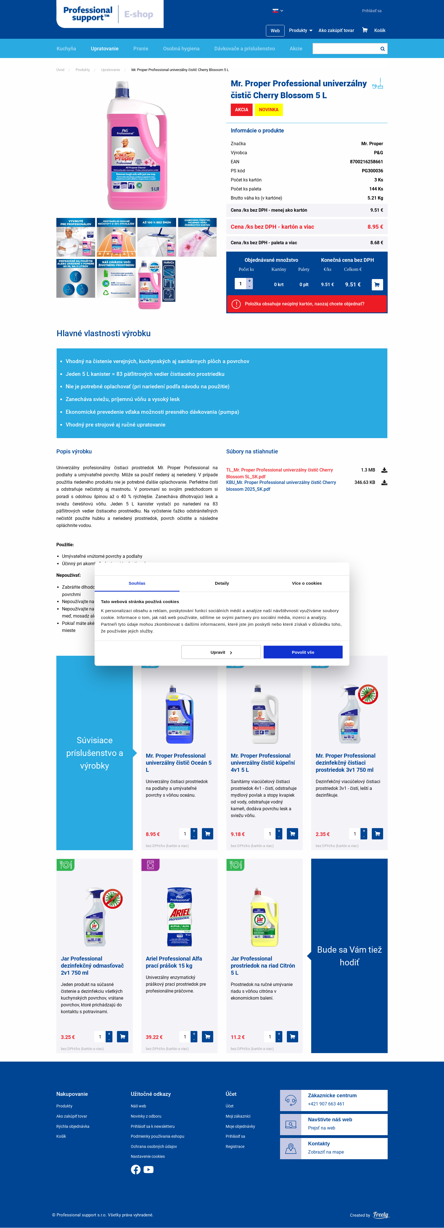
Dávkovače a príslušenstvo (244, 49)
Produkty (298, 30)
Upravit (221, 652)
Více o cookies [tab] (307, 582)
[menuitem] (370, 11)
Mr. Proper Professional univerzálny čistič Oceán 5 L (179, 762)
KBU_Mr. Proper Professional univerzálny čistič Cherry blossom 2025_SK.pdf (281, 486)
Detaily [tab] (222, 582)
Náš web (138, 1106)
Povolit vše (303, 652)
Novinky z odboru (146, 1116)
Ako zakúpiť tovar (336, 30)
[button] (137, 145)
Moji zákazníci (238, 1116)
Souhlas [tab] (137, 582)
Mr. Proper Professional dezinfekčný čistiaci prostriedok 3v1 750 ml (345, 762)
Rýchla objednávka (72, 1126)
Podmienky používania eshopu (157, 1136)
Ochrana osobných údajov (154, 1146)
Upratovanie (105, 49)
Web (275, 30)
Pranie (140, 49)
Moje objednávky (240, 1126)
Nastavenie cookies (148, 1156)
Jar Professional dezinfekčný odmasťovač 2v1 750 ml (92, 965)
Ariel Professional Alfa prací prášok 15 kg (174, 962)
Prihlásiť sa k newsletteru (153, 1126)
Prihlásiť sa (372, 10)
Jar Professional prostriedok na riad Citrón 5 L (263, 965)
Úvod (60, 70)
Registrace (235, 1146)
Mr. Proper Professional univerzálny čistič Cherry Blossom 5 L (180, 70)
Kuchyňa (66, 49)
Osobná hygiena (181, 49)
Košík (379, 30)
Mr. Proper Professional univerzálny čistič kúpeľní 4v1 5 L (263, 762)
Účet (230, 1106)
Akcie (296, 49)
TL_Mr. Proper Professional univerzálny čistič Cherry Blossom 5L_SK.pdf (279, 473)
